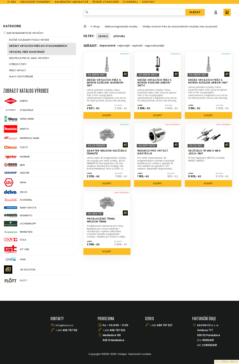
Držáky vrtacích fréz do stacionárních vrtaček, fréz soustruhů (38, 49)
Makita (16, 128)
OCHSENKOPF (19, 223)
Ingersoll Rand (21, 138)
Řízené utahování (106, 1)
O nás (11, 1)
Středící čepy (18, 64)
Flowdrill (130, 1)
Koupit (107, 115)
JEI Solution (19, 269)
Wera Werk (18, 119)
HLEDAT (195, 12)
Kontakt (148, 1)
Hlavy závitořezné (21, 76)
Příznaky (119, 36)
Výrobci (103, 36)
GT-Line (16, 249)
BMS (14, 164)
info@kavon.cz (64, 325)
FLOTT (15, 280)
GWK (14, 259)
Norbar (16, 156)
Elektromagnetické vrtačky (25, 33)
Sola (14, 239)
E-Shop (95, 26)
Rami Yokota (19, 208)
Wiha (14, 182)
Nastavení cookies (139, 354)
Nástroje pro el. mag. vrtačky (29, 58)
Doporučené (107, 45)
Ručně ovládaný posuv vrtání (29, 39)
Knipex (15, 101)
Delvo (15, 192)
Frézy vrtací (17, 70)
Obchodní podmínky (35, 1)
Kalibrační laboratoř (71, 1)
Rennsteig (18, 232)
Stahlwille (18, 110)
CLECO (15, 147)
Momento (17, 215)
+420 (66, 330)
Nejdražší (137, 45)
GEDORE (16, 172)
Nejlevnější (123, 45)
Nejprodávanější (154, 45)
